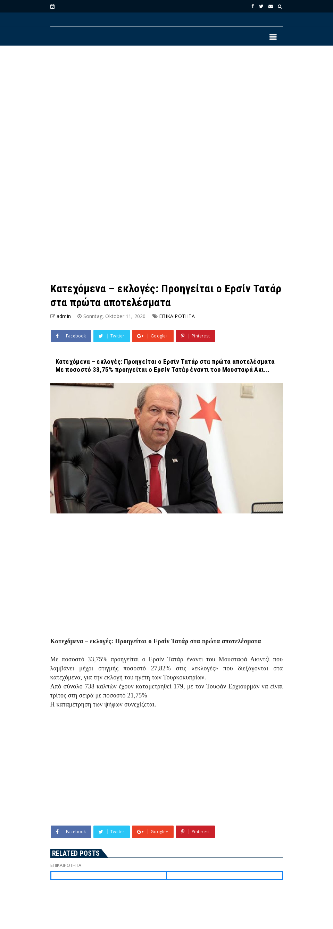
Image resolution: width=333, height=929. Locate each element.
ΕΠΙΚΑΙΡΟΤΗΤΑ (177, 316)
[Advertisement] (166, 108)
